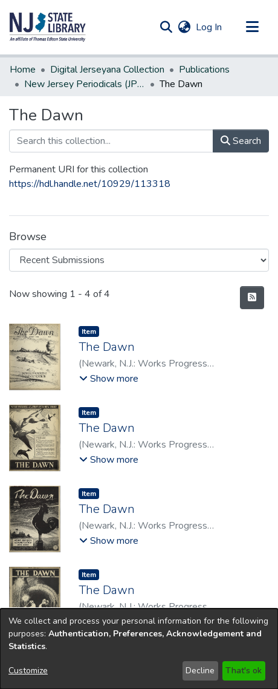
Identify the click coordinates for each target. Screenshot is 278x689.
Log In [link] (209, 27)
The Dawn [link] (107, 347)
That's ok (243, 670)
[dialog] (139, 649)
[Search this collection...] (111, 140)
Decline (200, 670)
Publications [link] (204, 69)
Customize (28, 670)
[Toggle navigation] (252, 27)
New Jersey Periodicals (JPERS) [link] (84, 84)
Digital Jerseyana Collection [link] (107, 69)
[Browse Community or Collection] (139, 260)
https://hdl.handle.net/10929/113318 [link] (89, 184)
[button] (47, 27)
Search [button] (241, 141)
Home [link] (23, 69)
